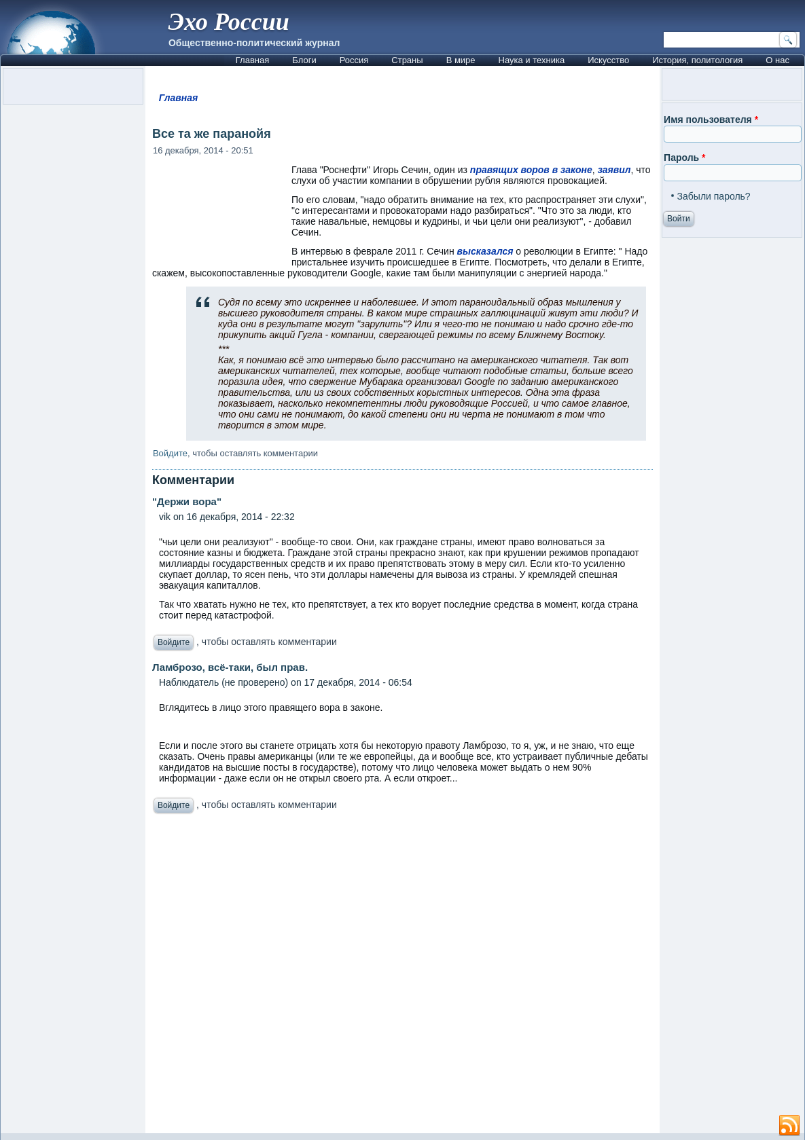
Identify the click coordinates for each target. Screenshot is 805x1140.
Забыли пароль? (714, 196)
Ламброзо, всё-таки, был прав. (230, 667)
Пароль (684, 157)
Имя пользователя (711, 119)
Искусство (608, 60)
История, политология (697, 60)
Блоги (304, 60)
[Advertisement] (402, 977)
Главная (252, 60)
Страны (407, 60)
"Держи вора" (186, 501)
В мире (461, 60)
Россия (354, 60)
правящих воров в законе (531, 169)
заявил (614, 169)
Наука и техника (532, 60)
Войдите (170, 453)
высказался (485, 251)
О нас (777, 60)
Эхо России (228, 21)
